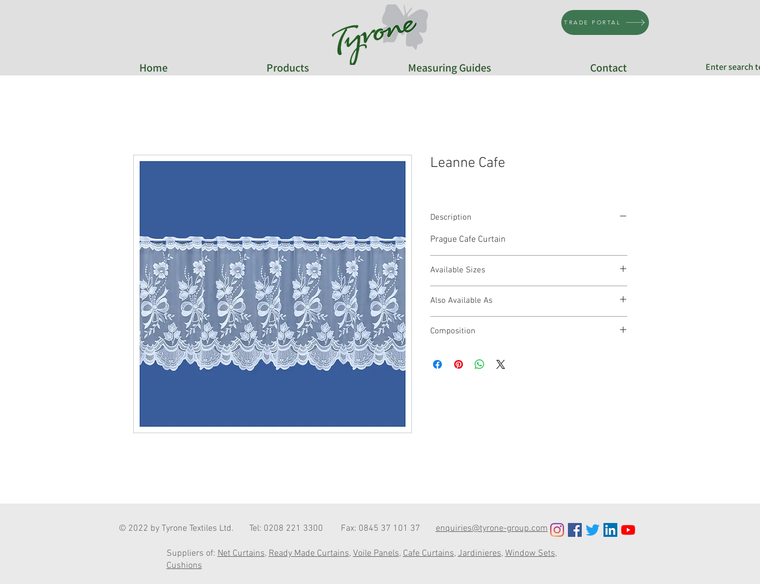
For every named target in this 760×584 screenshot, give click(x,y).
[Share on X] (500, 364)
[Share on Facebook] (437, 364)
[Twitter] (593, 530)
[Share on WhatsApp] (479, 364)
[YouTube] (628, 530)
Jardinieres (479, 553)
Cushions (184, 565)
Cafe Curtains (428, 553)
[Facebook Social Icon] (575, 530)
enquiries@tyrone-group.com (492, 528)
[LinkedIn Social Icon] (610, 530)
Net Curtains (241, 553)
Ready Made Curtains (309, 553)
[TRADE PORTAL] (605, 22)
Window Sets (530, 553)
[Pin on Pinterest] (458, 364)
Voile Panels (376, 553)
